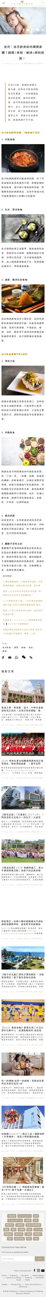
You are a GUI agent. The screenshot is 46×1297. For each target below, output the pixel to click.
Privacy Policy (16, 1284)
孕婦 (29, 1230)
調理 (16, 647)
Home (4, 1275)
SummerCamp (24, 1216)
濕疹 (10, 1239)
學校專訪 (37, 1234)
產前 (13, 1230)
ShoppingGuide (15, 1220)
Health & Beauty (28, 1098)
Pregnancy (29, 64)
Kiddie (27, 1280)
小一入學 (38, 1230)
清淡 (31, 647)
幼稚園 (21, 1230)
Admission (36, 939)
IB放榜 (28, 1234)
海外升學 (19, 1234)
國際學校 (8, 1234)
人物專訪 (20, 1225)
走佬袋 (27, 1220)
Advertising (23, 1286)
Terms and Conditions (33, 1284)
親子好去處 (19, 1239)
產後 (4, 651)
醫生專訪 (9, 1225)
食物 (23, 647)
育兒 (35, 1220)
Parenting (28, 1277)
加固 (36, 1216)
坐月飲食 (6, 647)
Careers (4, 1284)
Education (24, 725)
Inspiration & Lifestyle (30, 992)
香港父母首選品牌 (33, 1225)
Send (39, 1259)
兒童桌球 (12, 1216)
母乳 (29, 1239)
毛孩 (36, 1239)
